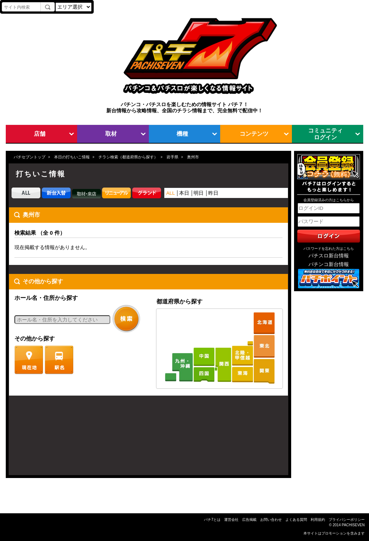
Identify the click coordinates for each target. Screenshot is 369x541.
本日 (184, 193)
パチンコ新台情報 (328, 264)
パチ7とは (212, 520)
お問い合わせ (271, 520)
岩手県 (172, 157)
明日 (199, 193)
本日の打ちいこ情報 (72, 157)
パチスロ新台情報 (328, 255)
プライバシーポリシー (347, 520)
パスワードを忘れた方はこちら (328, 249)
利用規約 (318, 520)
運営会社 (231, 520)
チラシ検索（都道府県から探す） (128, 157)
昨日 (213, 193)
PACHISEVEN (353, 525)
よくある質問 (296, 520)
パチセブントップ (29, 157)
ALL (170, 193)
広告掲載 (249, 520)
